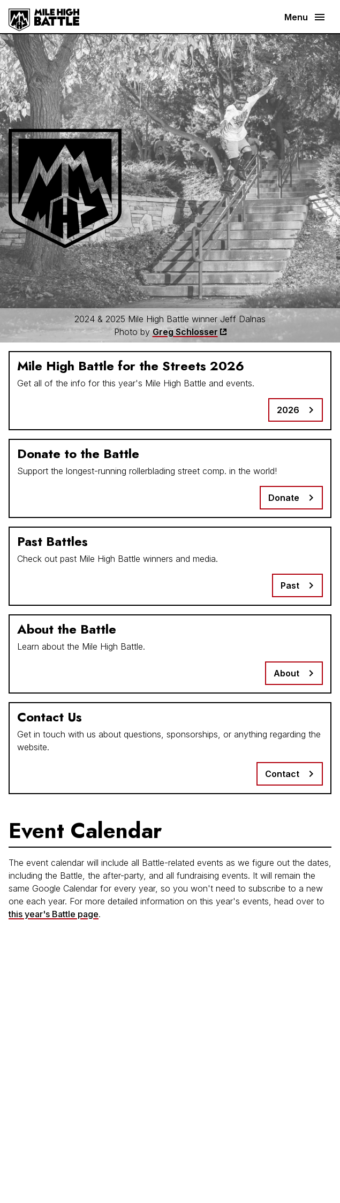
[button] (303, 17)
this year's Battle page (54, 914)
